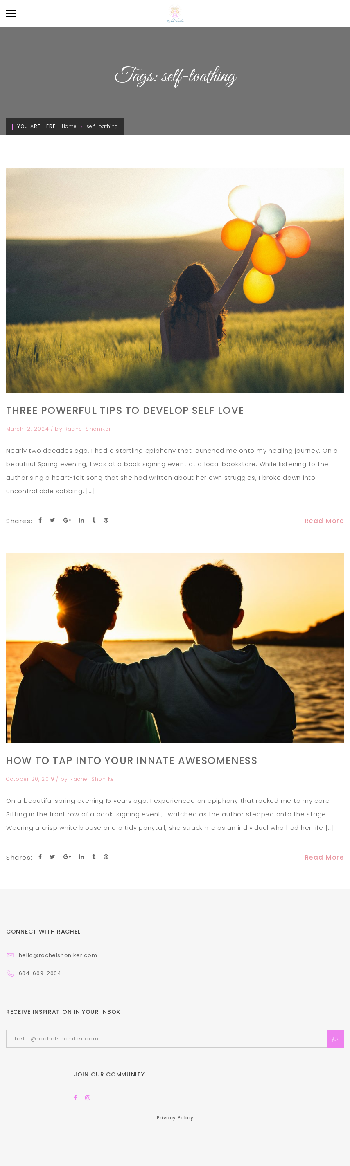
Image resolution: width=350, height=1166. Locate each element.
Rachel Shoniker (87, 428)
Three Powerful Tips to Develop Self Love (125, 410)
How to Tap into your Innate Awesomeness (131, 760)
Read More (324, 521)
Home (69, 126)
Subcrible (335, 1039)
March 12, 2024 (28, 428)
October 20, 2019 (31, 778)
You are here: (37, 126)
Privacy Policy (175, 1117)
